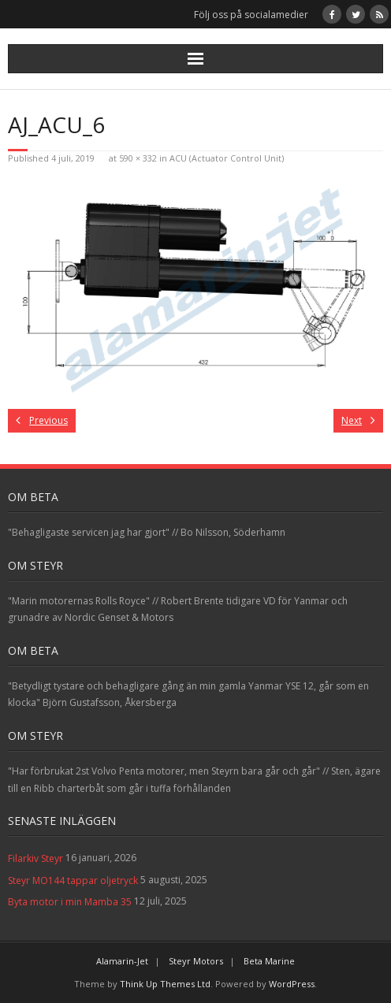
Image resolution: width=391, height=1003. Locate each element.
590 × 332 (138, 158)
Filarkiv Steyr (35, 858)
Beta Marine (269, 961)
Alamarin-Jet (122, 961)
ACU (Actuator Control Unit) (226, 158)
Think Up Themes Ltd (165, 984)
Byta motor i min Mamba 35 (70, 901)
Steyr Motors (196, 961)
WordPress (292, 984)
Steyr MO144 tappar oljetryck (73, 880)
